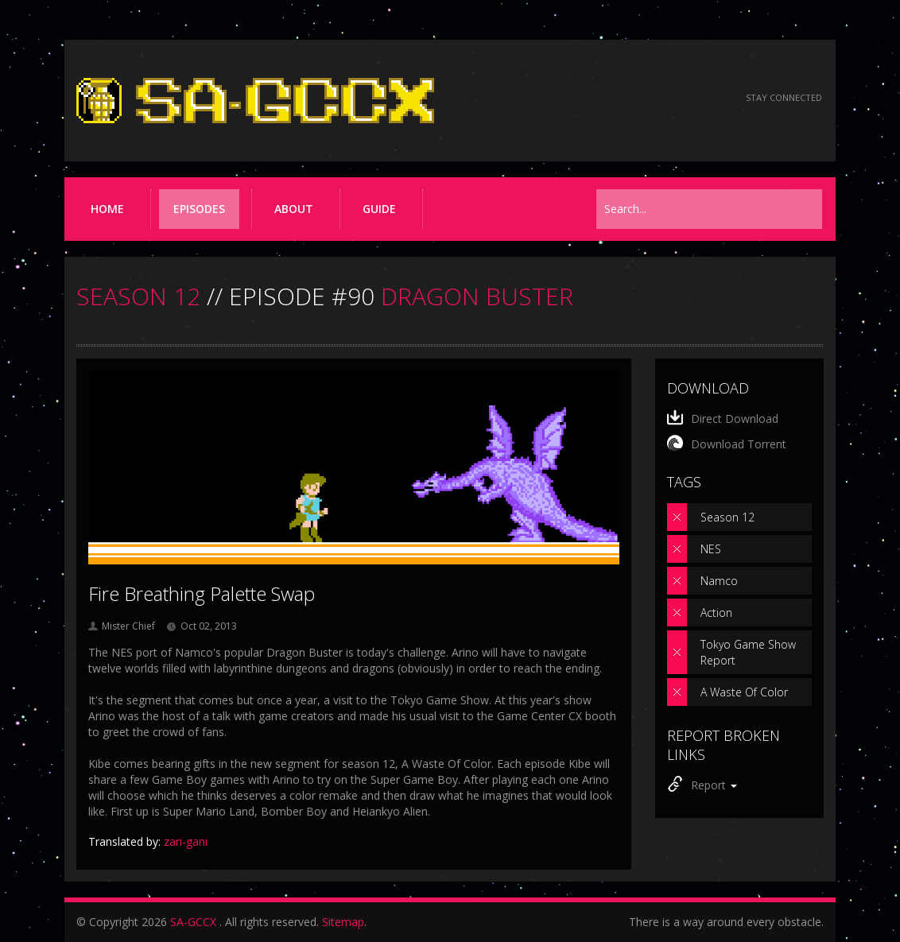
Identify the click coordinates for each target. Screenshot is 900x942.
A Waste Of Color (744, 692)
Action (716, 612)
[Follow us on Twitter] (663, 98)
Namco (719, 580)
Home (107, 208)
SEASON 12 (138, 296)
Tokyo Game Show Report (748, 652)
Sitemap (343, 921)
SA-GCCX (193, 921)
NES (710, 548)
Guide (379, 208)
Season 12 (727, 517)
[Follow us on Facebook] (620, 98)
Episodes (199, 208)
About (293, 208)
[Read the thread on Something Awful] (577, 98)
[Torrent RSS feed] (706, 98)
